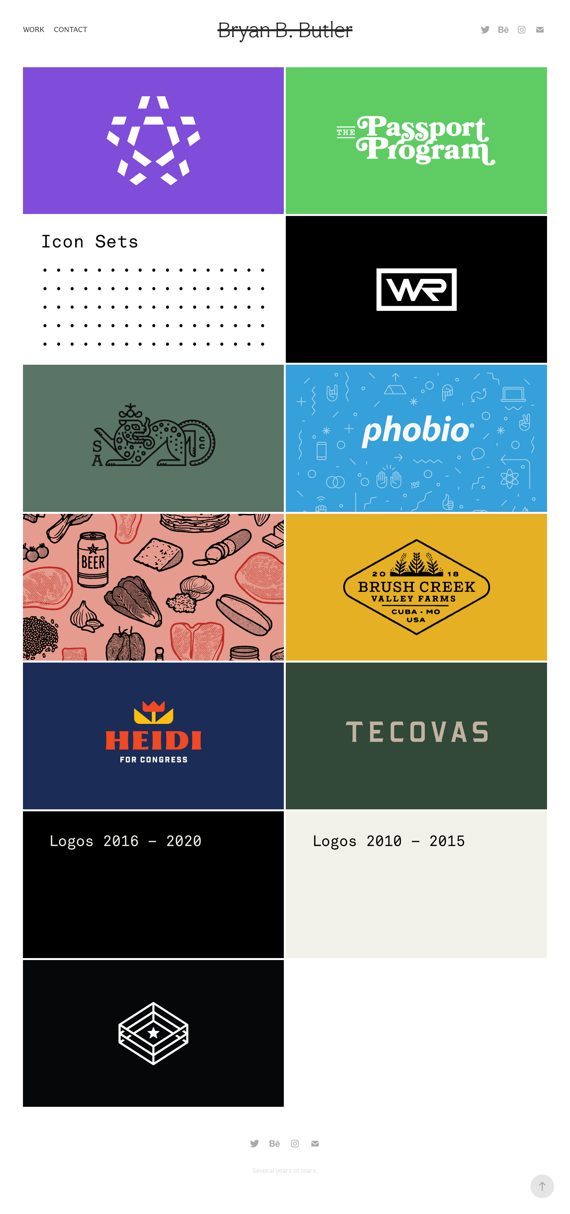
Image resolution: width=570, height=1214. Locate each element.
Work (33, 29)
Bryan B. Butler (285, 29)
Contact (70, 29)
